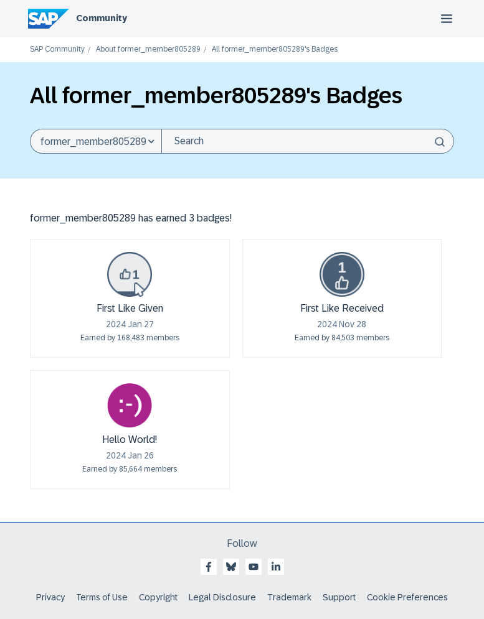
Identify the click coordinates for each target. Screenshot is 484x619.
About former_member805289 (148, 49)
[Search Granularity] (95, 141)
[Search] (307, 141)
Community (101, 18)
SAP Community (57, 49)
